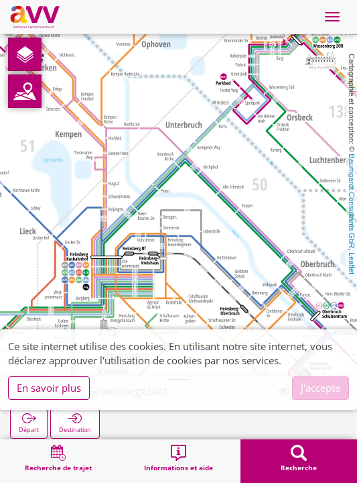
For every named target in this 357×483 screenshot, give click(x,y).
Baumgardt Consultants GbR (352, 201)
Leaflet (352, 263)
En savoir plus (49, 387)
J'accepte (320, 387)
